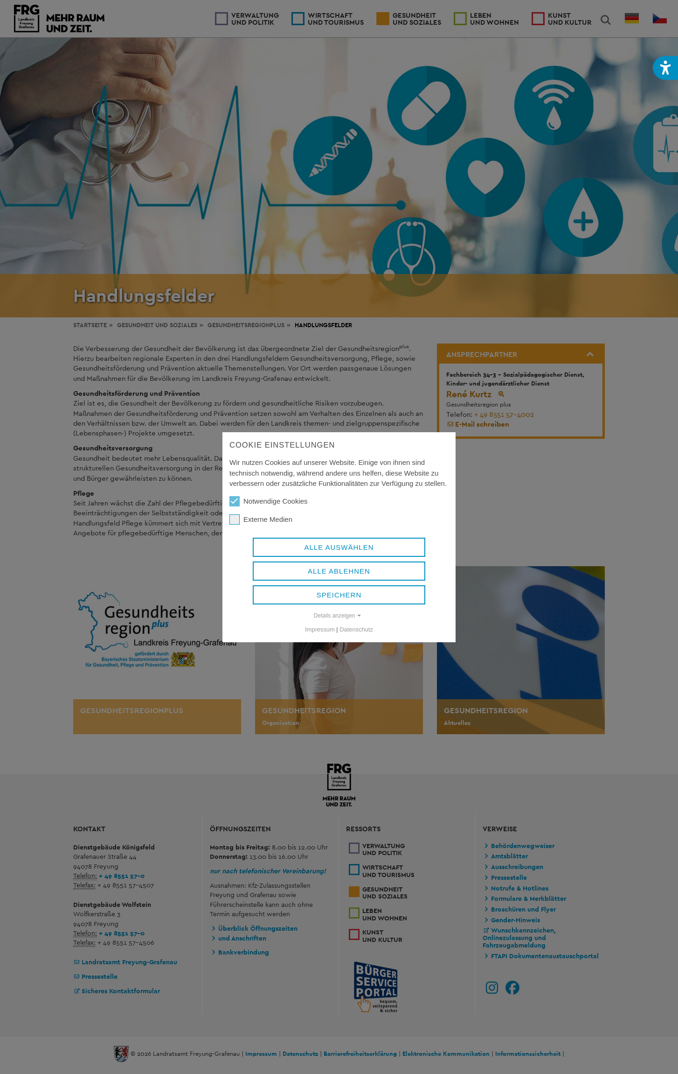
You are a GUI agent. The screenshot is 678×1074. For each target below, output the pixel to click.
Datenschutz (356, 629)
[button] (665, 68)
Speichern (339, 595)
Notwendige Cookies (268, 501)
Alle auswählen (339, 547)
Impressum (320, 629)
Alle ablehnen (339, 571)
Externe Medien (260, 519)
